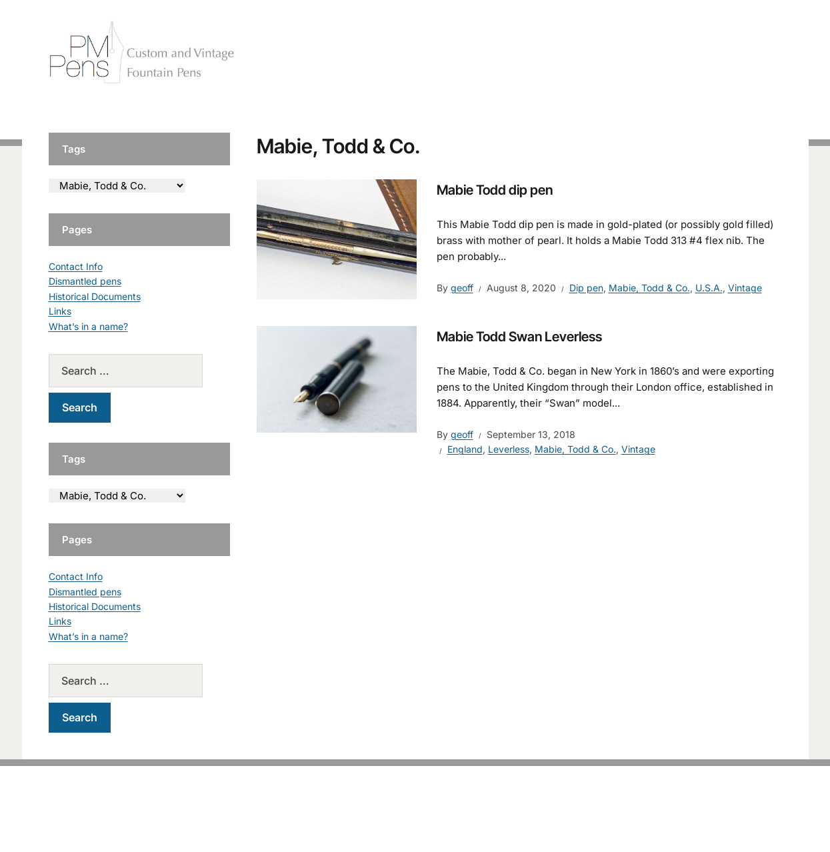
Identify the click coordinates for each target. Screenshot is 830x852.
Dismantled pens (85, 281)
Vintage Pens (686, 53)
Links (60, 311)
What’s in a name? (88, 326)
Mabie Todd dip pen (495, 190)
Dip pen (586, 287)
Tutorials (754, 53)
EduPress (443, 820)
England (465, 449)
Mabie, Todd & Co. (649, 287)
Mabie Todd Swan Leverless (519, 337)
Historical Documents (95, 296)
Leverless (508, 449)
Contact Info (76, 266)
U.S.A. (709, 287)
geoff (462, 287)
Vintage (745, 287)
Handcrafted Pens (595, 53)
